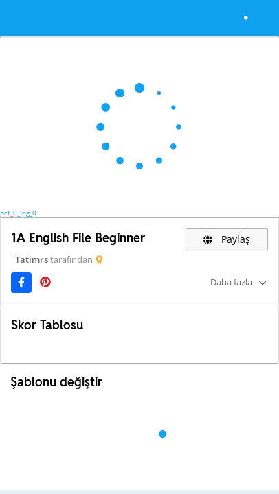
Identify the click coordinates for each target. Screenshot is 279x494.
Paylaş (226, 239)
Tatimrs (31, 259)
